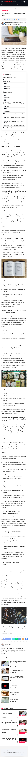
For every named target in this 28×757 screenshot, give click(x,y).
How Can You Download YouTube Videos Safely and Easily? (17, 677)
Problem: (8, 83)
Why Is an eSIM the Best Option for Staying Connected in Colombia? (18, 663)
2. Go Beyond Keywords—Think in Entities (13, 122)
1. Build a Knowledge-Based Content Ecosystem (14, 118)
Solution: (8, 86)
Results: (8, 88)
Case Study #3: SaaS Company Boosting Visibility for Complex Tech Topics (14, 103)
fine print (5, 752)
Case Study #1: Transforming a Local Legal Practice (13, 80)
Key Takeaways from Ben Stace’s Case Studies (13, 114)
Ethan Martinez (8, 22)
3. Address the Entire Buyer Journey (15, 125)
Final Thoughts (8, 127)
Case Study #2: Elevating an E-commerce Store (11, 92)
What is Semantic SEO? (10, 77)
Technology (4, 10)
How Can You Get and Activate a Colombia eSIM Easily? (9, 722)
